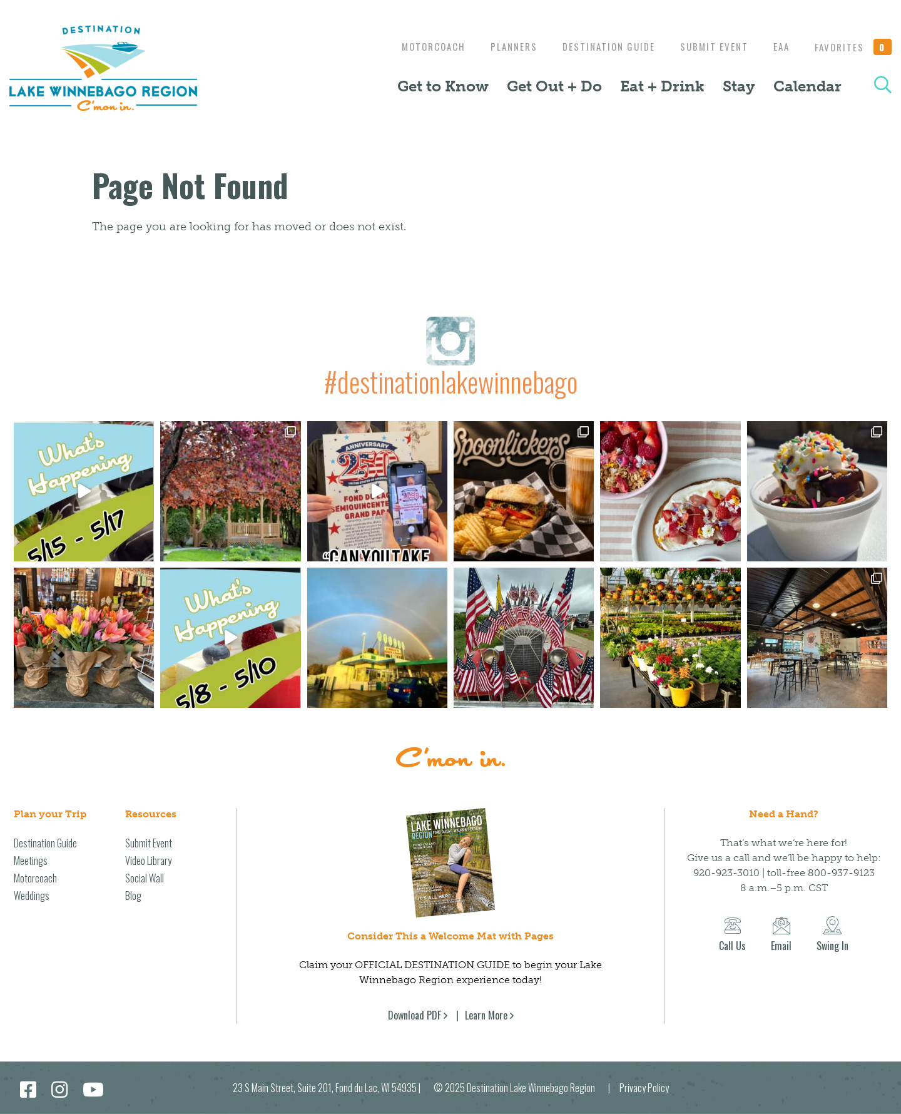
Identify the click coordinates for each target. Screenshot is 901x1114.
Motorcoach (418, 46)
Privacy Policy (644, 1087)
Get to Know (443, 86)
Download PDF (414, 1015)
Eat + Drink (662, 86)
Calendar (807, 86)
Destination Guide (599, 46)
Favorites (853, 47)
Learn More (486, 1015)
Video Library (148, 860)
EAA (778, 46)
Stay (739, 86)
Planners (501, 46)
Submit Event (708, 46)
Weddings (31, 895)
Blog (133, 895)
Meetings (31, 860)
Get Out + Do (554, 86)
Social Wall (144, 878)
